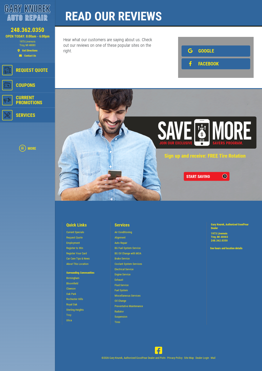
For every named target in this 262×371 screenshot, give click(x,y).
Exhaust (119, 279)
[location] (27, 46)
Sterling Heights (75, 309)
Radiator (119, 311)
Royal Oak (71, 304)
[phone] (27, 31)
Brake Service (122, 258)
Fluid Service (122, 285)
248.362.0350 (219, 240)
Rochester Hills (74, 299)
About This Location (77, 263)
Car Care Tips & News (78, 258)
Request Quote (74, 237)
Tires (117, 322)
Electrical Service (124, 269)
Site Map (189, 357)
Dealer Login (202, 357)
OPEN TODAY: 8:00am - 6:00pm (28, 36)
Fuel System (121, 290)
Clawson (71, 288)
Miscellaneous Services (128, 295)
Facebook (202, 63)
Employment (73, 242)
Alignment (120, 237)
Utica (69, 320)
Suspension (121, 316)
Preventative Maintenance (129, 306)
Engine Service (122, 274)
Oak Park (71, 294)
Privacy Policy (174, 357)
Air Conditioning (123, 232)
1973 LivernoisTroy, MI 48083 (219, 235)
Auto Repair (121, 242)
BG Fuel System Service (128, 248)
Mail (213, 357)
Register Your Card (76, 253)
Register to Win (74, 248)
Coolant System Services (128, 263)
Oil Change (120, 300)
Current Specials (75, 232)
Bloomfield (72, 283)
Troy (68, 315)
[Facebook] (158, 350)
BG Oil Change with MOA (128, 253)
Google (199, 51)
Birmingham (72, 278)
